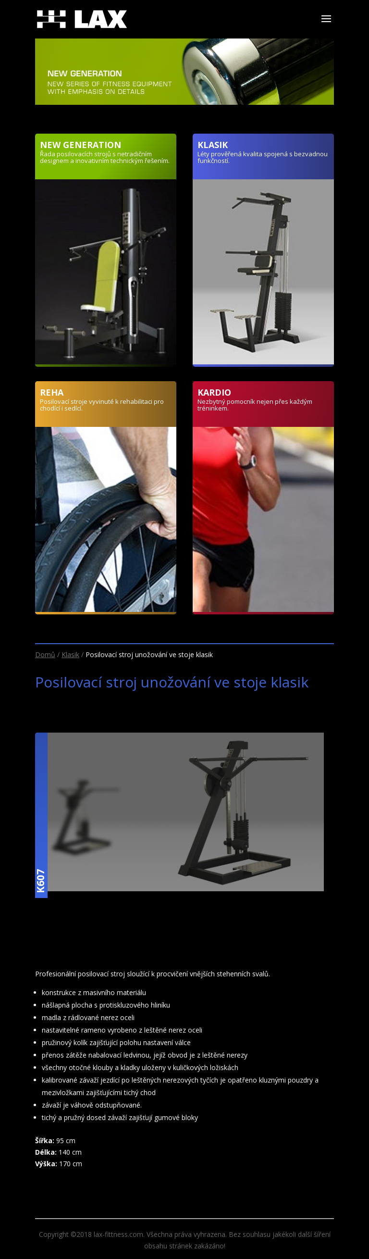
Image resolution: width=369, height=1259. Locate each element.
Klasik (70, 654)
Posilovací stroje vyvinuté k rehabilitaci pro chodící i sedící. (102, 404)
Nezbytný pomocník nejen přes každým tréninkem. (254, 404)
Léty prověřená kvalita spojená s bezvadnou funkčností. (262, 157)
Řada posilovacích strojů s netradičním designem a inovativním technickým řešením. (105, 157)
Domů (45, 654)
